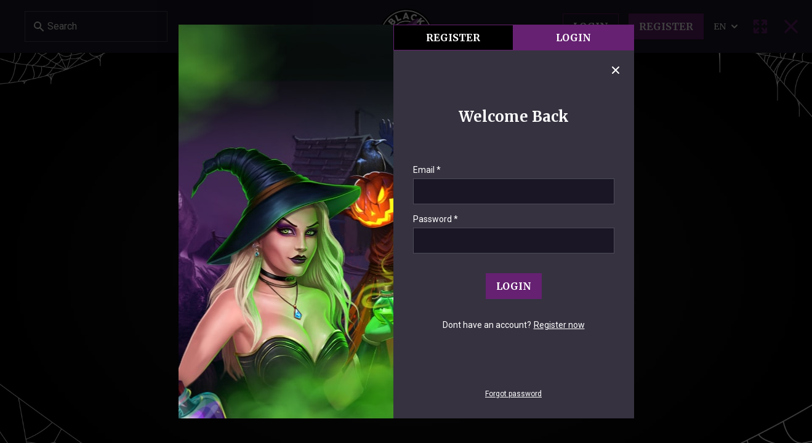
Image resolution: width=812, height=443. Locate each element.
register (453, 37)
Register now (559, 325)
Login (573, 37)
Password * (435, 219)
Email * (427, 170)
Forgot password (513, 393)
